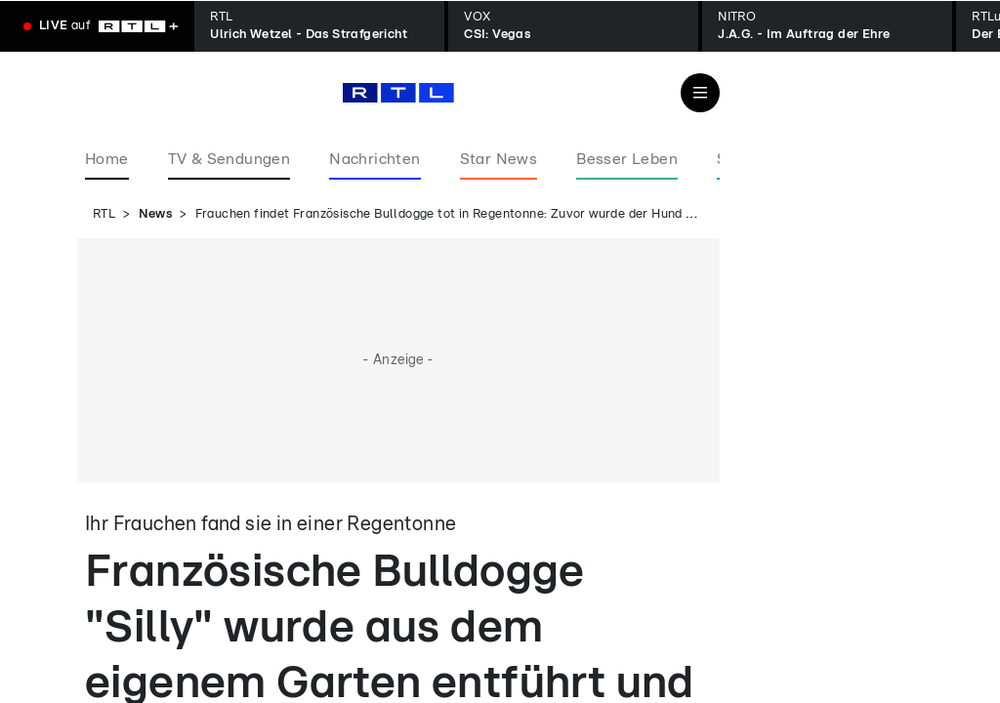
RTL (104, 214)
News (156, 214)
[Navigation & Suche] (700, 92)
